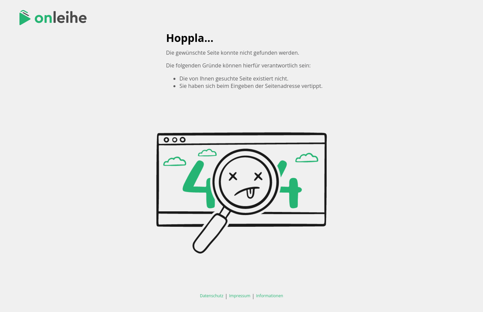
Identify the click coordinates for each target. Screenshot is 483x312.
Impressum (239, 296)
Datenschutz (211, 296)
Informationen (269, 296)
